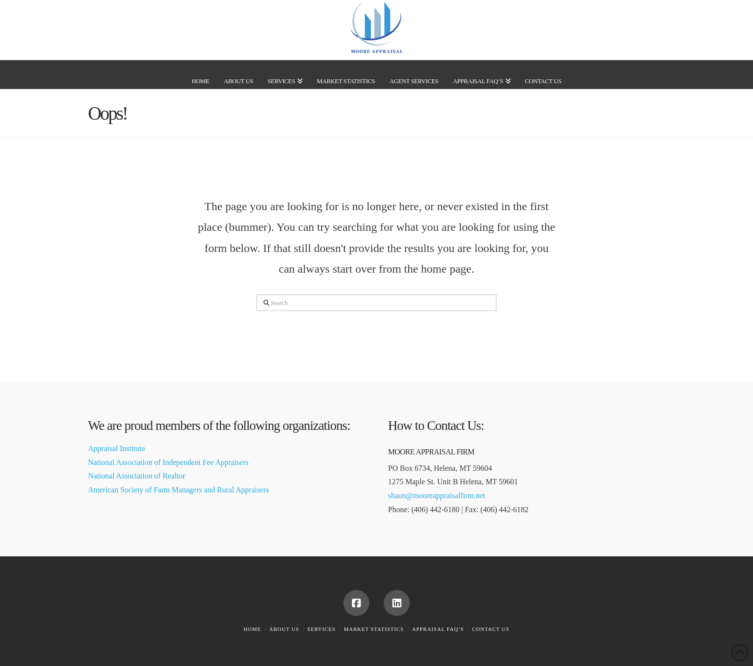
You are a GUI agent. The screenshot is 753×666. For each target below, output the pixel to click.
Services (321, 629)
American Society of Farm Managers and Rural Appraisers (178, 490)
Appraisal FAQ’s (438, 629)
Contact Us (491, 629)
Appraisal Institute (116, 448)
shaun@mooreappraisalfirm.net (436, 495)
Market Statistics (374, 629)
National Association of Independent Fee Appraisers (168, 462)
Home (252, 629)
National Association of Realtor (136, 476)
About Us (284, 629)
